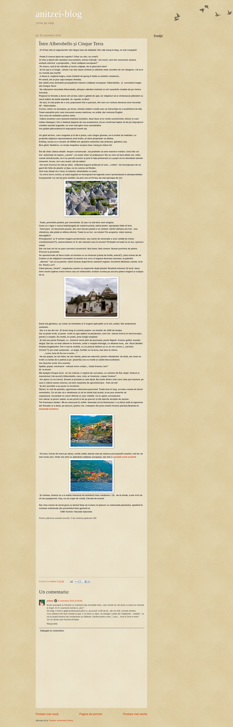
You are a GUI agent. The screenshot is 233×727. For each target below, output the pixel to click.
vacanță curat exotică (124, 457)
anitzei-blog (59, 14)
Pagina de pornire (90, 714)
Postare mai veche (135, 714)
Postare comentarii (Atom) (61, 720)
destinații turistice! (48, 409)
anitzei (50, 601)
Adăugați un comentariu (52, 630)
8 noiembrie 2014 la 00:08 (70, 601)
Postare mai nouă (47, 714)
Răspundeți (52, 624)
